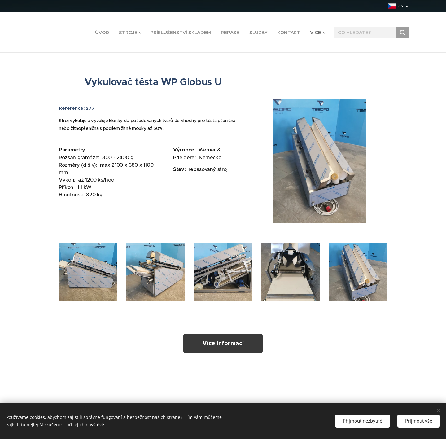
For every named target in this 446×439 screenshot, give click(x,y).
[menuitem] (100, 32)
